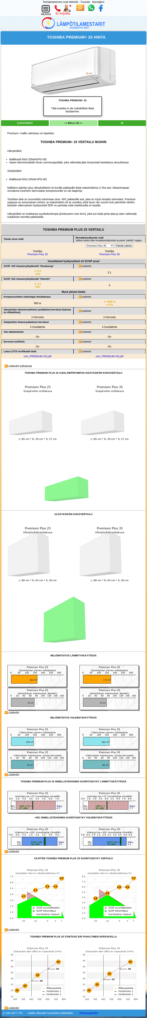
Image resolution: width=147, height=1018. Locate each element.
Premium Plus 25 (37, 254)
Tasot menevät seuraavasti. (110, 322)
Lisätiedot (86, 266)
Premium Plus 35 (109, 254)
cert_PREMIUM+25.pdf (37, 356)
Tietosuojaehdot (88, 1013)
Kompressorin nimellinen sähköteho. (110, 296)
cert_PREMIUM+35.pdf (109, 356)
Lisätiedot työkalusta (20, 366)
